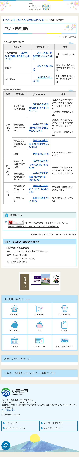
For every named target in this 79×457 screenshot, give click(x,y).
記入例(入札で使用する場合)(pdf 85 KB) (17, 55)
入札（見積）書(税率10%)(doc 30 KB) (43, 55)
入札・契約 (16, 19)
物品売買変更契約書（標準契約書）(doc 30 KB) (38, 176)
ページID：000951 (67, 36)
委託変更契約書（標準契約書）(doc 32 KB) (38, 164)
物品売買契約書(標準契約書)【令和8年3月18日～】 (38, 127)
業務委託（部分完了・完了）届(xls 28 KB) (39, 188)
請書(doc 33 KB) (39, 153)
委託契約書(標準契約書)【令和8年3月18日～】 (39, 107)
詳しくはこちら (8, 410)
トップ (6, 19)
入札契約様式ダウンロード (35, 19)
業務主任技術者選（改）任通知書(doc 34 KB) (39, 143)
